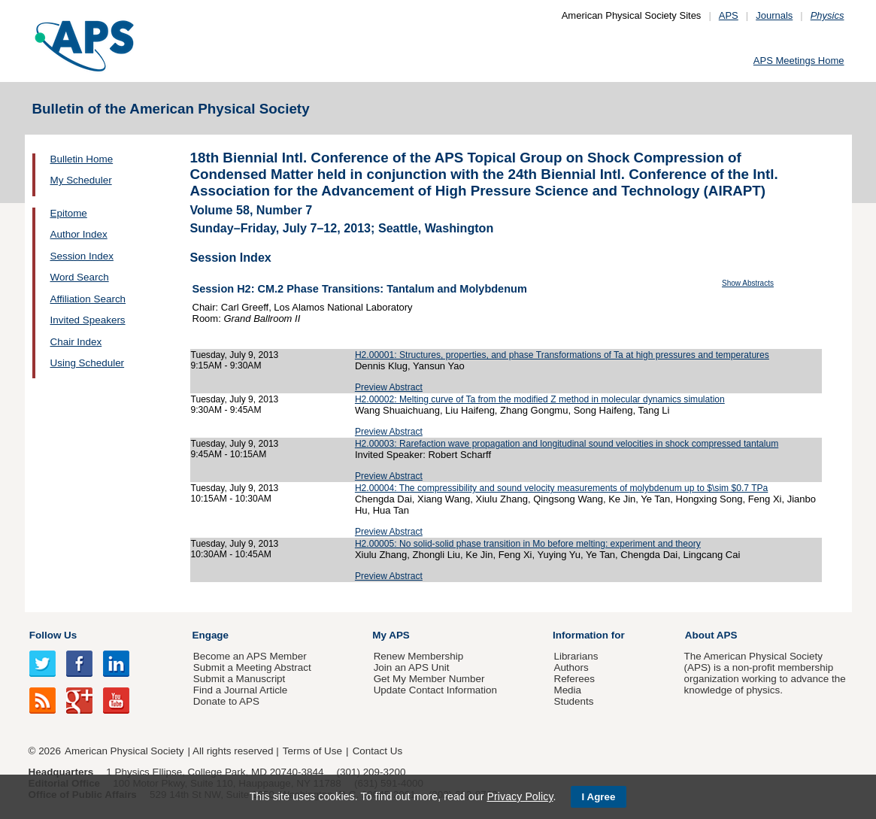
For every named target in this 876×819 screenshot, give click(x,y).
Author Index (79, 234)
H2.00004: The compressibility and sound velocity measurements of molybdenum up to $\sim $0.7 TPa (561, 488)
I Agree (599, 796)
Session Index (82, 256)
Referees (574, 678)
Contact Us (377, 751)
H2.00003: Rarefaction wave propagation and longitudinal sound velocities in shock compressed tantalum (566, 443)
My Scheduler (81, 180)
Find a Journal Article (240, 690)
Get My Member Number (429, 678)
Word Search (79, 277)
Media (567, 690)
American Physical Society (124, 751)
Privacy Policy (519, 796)
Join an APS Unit (412, 667)
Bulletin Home (82, 159)
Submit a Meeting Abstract (252, 667)
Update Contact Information (435, 690)
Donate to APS (226, 701)
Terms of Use (312, 751)
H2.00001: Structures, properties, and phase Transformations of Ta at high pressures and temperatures (562, 355)
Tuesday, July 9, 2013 (235, 355)
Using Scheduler (87, 363)
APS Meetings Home (798, 60)
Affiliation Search (88, 299)
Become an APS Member (250, 656)
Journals (774, 15)
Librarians (575, 656)
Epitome (68, 213)
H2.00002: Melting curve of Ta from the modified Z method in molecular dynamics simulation (540, 399)
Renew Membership (419, 656)
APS (728, 15)
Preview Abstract (389, 387)
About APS (711, 635)
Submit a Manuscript (239, 678)
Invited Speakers (88, 320)
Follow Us (53, 635)
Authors (570, 667)
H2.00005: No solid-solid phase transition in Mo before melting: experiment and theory (528, 543)
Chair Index (76, 341)
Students (573, 701)
